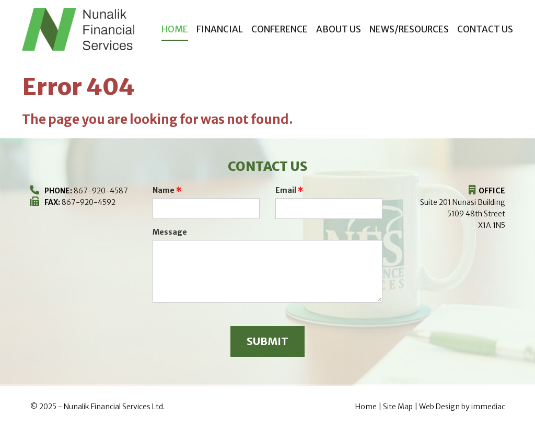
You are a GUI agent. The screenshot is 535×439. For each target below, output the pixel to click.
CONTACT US (485, 29)
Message (170, 232)
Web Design (439, 406)
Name (164, 190)
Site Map (398, 406)
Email (285, 190)
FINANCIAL (219, 29)
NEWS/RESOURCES (409, 29)
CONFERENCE (279, 29)
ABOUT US (338, 29)
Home (174, 29)
